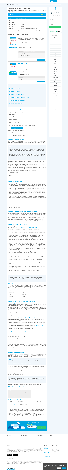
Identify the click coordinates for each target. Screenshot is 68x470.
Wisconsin (55, 132)
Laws (10, 4)
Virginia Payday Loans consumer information (16, 283)
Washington (55, 126)
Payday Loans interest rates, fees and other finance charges (21, 92)
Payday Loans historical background (17, 103)
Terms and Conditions (47, 456)
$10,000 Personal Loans (24, 440)
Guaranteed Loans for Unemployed (11, 438)
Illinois (55, 61)
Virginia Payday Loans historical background (16, 386)
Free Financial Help (47, 449)
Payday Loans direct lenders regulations (18, 94)
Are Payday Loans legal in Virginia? (14, 88)
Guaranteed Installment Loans (40, 439)
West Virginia (55, 130)
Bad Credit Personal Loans (24, 437)
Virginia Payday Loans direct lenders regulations (19, 224)
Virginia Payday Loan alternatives (15, 399)
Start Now (55, 26)
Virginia (17, 4)
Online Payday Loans (9, 436)
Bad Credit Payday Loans (10, 441)
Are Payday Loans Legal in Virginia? (16, 108)
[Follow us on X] (55, 451)
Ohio (55, 105)
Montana (55, 87)
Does (10, 98)
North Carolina (55, 101)
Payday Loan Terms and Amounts (17, 89)
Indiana (55, 63)
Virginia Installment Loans (16, 404)
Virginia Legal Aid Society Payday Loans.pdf (14, 339)
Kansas (55, 67)
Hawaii (55, 57)
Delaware (55, 51)
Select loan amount (32, 426)
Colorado (55, 47)
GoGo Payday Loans (22, 63)
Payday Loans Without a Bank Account (12, 437)
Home (8, 4)
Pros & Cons (33, 51)
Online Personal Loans (24, 436)
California (55, 45)
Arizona (55, 41)
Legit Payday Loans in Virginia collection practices (19, 330)
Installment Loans (38, 436)
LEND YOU (20, 37)
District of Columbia (55, 128)
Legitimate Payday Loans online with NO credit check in (18, 97)
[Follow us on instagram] (53, 451)
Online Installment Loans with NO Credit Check (41, 438)
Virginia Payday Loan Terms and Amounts (17, 139)
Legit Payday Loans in (12, 100)
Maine (55, 73)
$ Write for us (46, 448)
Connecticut (55, 49)
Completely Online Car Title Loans (54, 436)
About (45, 446)
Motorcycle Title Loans (53, 441)
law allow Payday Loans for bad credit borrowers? (21, 98)
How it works (46, 450)
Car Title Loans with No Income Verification (54, 439)
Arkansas (55, 43)
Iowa (55, 65)
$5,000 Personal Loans (24, 439)
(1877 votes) (15, 72)
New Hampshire (55, 93)
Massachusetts (55, 77)
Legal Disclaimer (46, 452)
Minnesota (55, 81)
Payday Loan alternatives (16, 104)
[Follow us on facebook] (54, 451)
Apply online (42, 14)
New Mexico (55, 97)
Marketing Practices (47, 454)
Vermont (55, 124)
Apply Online (53, 1)
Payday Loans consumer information (17, 95)
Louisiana (55, 71)
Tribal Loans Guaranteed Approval (40, 441)
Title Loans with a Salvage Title (54, 440)
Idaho (55, 59)
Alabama (55, 37)
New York (55, 99)
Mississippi (55, 83)
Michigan (55, 79)
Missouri (55, 85)
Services (21, 51)
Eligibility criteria (27, 51)
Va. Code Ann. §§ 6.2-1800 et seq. (41, 110)
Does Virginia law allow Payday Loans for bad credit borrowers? (22, 317)
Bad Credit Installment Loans (39, 440)
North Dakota (55, 103)
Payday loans (13, 4)
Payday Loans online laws (16, 91)
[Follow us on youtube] (57, 451)
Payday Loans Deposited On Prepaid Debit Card (11, 440)
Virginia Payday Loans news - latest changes (16, 352)
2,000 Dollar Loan (23, 438)
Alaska (55, 39)
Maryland (55, 75)
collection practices (22, 100)
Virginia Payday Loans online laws (15, 181)
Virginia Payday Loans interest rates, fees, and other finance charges (23, 211)
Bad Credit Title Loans (53, 437)
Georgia (55, 55)
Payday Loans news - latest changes (17, 101)
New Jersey (55, 95)
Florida (55, 53)
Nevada (55, 91)
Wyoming (55, 134)
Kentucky (55, 69)
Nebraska (55, 89)
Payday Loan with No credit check (19, 302)
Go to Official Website (13, 47)
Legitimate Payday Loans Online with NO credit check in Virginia (22, 301)
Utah (55, 122)
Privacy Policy (57, 29)
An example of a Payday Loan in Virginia (15, 147)
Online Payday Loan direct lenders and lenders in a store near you (27, 227)
